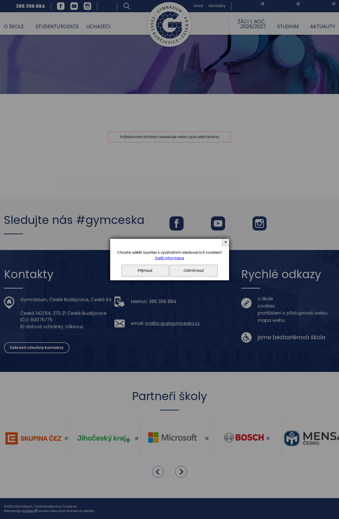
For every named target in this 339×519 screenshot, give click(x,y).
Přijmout (145, 270)
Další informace (169, 258)
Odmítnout (194, 270)
